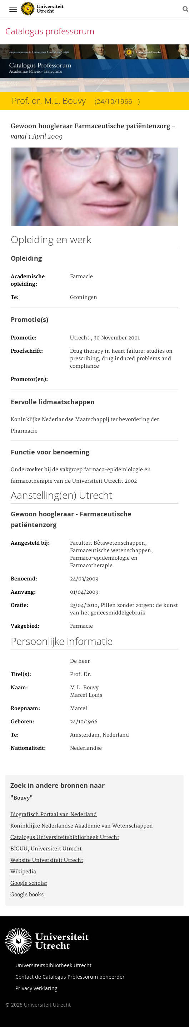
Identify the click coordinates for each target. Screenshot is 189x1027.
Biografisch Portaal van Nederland (53, 814)
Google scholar (28, 883)
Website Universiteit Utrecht (46, 860)
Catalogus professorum (49, 31)
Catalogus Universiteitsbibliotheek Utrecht (64, 837)
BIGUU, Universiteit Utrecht (46, 849)
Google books (27, 895)
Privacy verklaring (36, 988)
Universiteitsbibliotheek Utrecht (53, 965)
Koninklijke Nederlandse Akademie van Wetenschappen (81, 826)
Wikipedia (23, 872)
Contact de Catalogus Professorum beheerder (70, 976)
